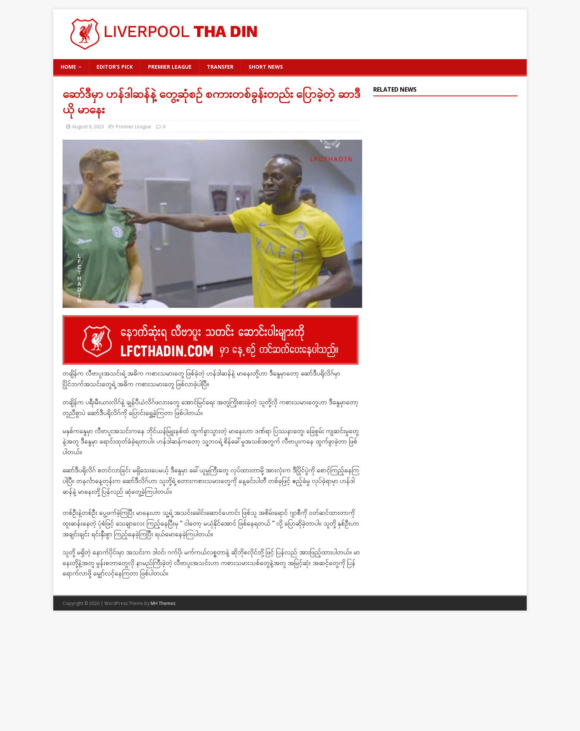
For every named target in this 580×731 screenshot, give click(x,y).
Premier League (170, 66)
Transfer (220, 66)
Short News (266, 66)
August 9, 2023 (88, 126)
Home (68, 66)
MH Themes (163, 603)
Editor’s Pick (115, 66)
